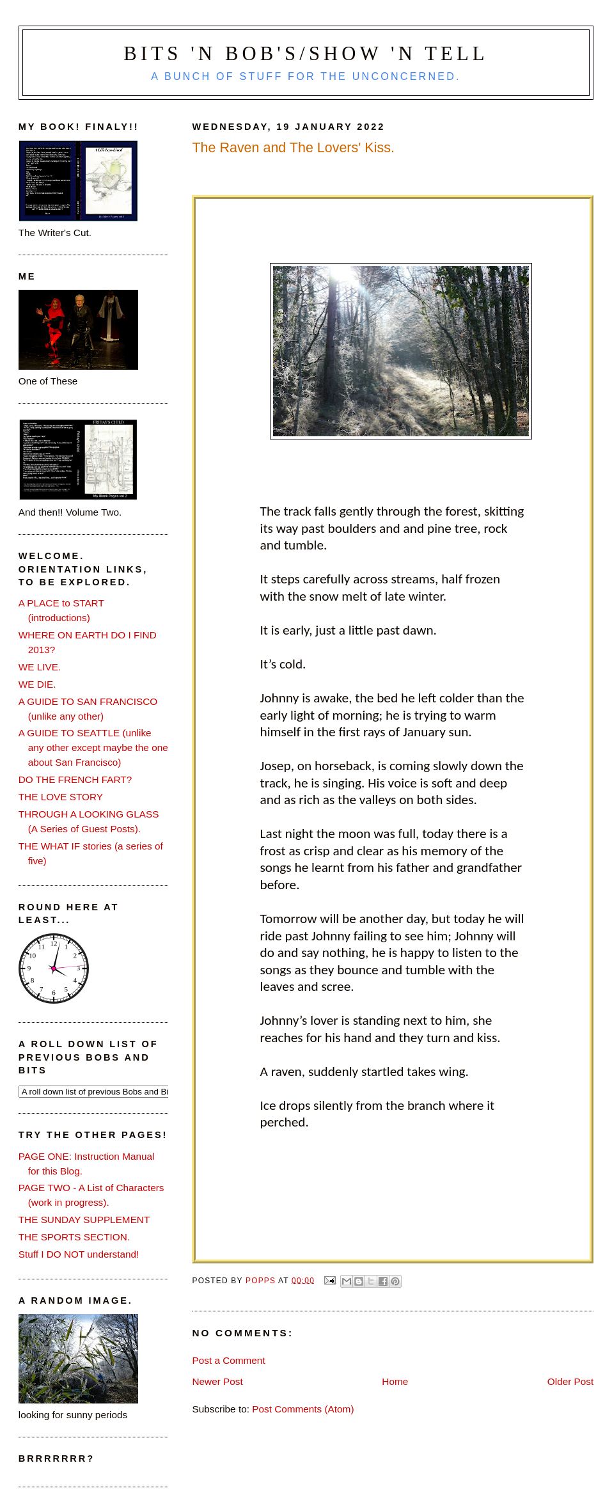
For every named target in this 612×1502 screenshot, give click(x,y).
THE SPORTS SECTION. (74, 1236)
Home (395, 1381)
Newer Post (217, 1381)
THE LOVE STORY (61, 796)
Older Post (570, 1381)
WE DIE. (37, 684)
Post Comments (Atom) (303, 1408)
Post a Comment (228, 1360)
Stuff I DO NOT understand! (79, 1254)
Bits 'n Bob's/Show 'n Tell (305, 54)
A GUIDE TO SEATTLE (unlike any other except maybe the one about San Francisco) (93, 747)
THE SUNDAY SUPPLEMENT (84, 1219)
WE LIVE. (40, 666)
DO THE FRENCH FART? (75, 779)
